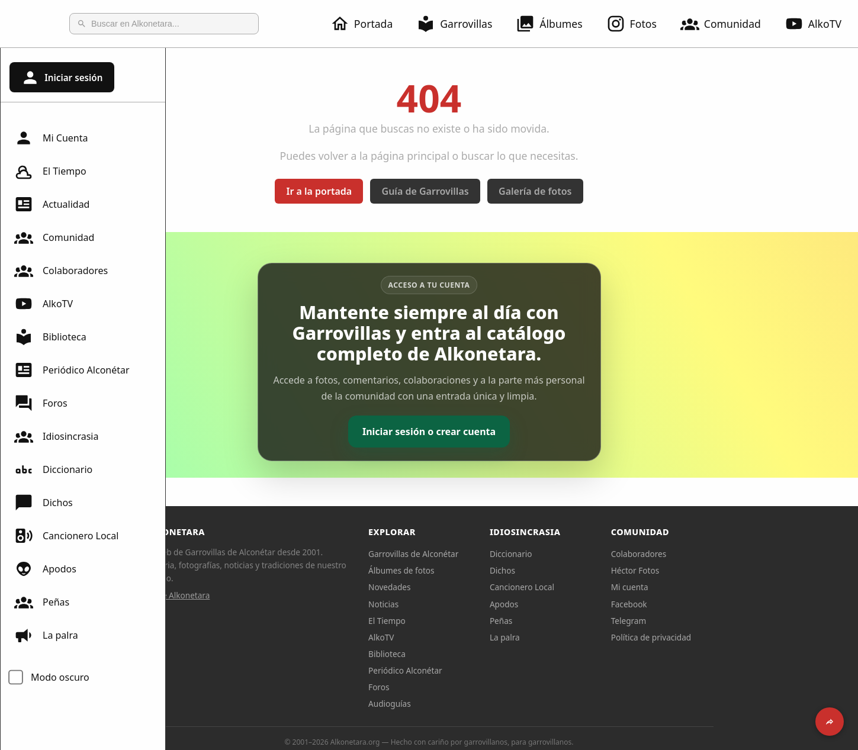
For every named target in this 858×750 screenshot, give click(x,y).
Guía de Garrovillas (508, 191)
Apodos (45, 568)
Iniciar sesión (61, 77)
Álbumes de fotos (484, 570)
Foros (41, 403)
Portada (369, 23)
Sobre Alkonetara (260, 595)
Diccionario (53, 469)
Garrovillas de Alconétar (496, 553)
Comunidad (727, 23)
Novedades (472, 587)
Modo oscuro (60, 677)
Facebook (712, 604)
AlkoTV (43, 303)
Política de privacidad (734, 637)
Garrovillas (461, 23)
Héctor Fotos (718, 570)
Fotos (638, 23)
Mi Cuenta (51, 137)
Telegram (712, 620)
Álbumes (556, 23)
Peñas (41, 602)
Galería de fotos (617, 191)
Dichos (43, 502)
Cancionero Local (66, 535)
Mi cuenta (712, 587)
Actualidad (51, 204)
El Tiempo (50, 171)
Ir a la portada (402, 191)
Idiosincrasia (56, 436)
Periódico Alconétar (72, 369)
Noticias (466, 604)
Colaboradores (61, 270)
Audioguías (472, 703)
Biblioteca (50, 336)
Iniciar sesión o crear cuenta (512, 431)
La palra (46, 635)
